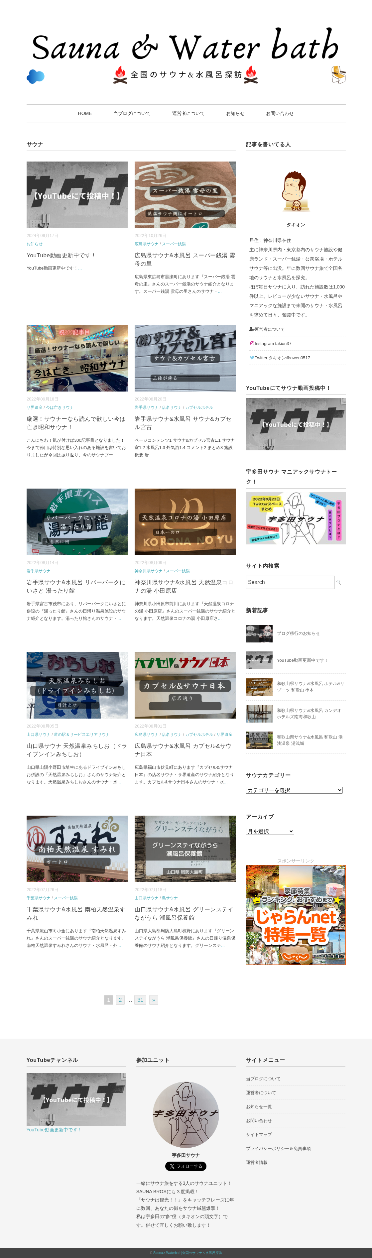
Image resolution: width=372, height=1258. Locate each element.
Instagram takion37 (270, 343)
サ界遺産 (35, 407)
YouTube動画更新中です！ (61, 255)
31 (140, 1000)
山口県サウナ (39, 734)
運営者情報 (257, 1162)
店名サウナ (172, 407)
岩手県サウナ (147, 407)
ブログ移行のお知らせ (298, 633)
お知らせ (235, 113)
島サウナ (170, 898)
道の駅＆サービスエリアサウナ (82, 734)
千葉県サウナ (39, 898)
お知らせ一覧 (259, 1106)
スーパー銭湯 (174, 244)
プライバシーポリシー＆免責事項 (278, 1148)
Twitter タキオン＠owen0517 (279, 357)
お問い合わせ (280, 113)
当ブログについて (132, 113)
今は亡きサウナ (60, 407)
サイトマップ (259, 1134)
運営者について (188, 113)
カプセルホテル (199, 407)
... (80, 268)
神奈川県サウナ (149, 571)
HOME (85, 113)
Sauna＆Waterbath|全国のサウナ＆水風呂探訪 (187, 1253)
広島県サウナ (147, 244)
